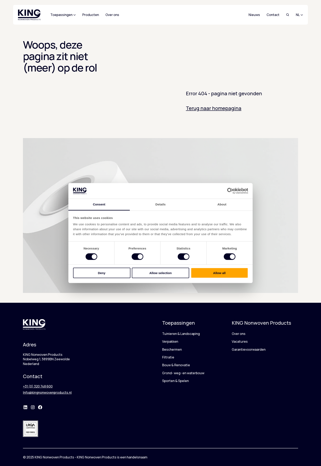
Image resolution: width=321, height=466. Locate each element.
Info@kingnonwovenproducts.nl (47, 392)
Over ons (238, 333)
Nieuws (254, 14)
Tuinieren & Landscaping (181, 333)
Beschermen (172, 349)
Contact (273, 14)
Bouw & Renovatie (176, 365)
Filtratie (168, 357)
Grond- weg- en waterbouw (183, 373)
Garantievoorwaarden (249, 349)
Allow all (219, 273)
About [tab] (221, 204)
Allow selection (160, 273)
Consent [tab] (99, 204)
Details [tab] (160, 204)
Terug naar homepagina (213, 108)
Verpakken (170, 341)
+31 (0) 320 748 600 (38, 386)
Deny (101, 273)
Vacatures (240, 341)
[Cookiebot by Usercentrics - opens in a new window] (230, 191)
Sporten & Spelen (175, 381)
